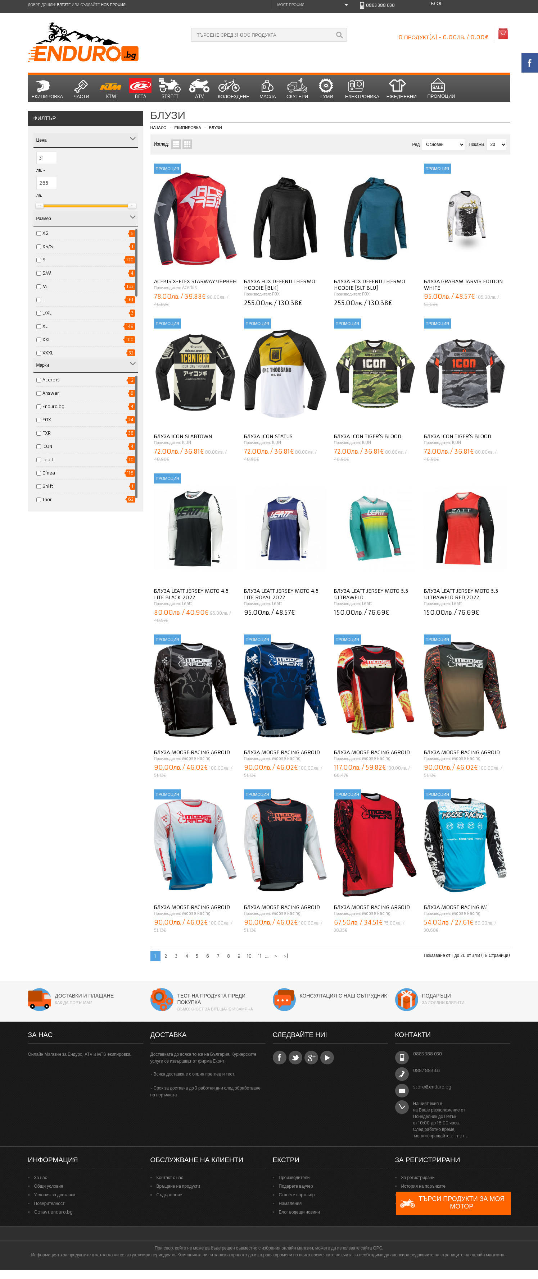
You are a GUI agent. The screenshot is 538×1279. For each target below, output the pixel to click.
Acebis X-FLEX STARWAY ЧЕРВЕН (195, 281)
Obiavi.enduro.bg (53, 1212)
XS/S (47, 246)
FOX (46, 419)
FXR (46, 433)
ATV (199, 89)
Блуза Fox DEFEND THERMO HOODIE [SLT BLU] (370, 284)
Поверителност (49, 1203)
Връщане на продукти (178, 1186)
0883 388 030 (380, 5)
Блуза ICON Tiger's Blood (368, 436)
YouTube (327, 1057)
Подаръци (436, 996)
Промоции (441, 88)
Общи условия (48, 1186)
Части (81, 89)
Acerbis (51, 379)
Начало (158, 127)
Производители (294, 1177)
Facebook (279, 1057)
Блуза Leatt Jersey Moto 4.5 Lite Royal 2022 (281, 594)
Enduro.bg (53, 406)
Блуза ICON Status (268, 436)
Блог (436, 3)
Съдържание (169, 1194)
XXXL (47, 353)
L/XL (46, 313)
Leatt (48, 459)
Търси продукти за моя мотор (452, 1203)
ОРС (377, 1248)
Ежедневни (401, 89)
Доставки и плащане (84, 996)
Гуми (327, 89)
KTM (111, 89)
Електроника (362, 89)
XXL (46, 339)
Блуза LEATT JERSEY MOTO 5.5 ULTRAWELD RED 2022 (461, 594)
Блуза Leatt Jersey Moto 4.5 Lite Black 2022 (191, 594)
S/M (46, 273)
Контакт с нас (170, 1177)
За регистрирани (418, 1177)
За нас (40, 1177)
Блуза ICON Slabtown (183, 436)
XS (45, 233)
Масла (268, 89)
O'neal (49, 473)
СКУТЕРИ (297, 89)
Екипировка (47, 89)
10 (249, 956)
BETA (140, 89)
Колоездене (233, 89)
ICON (47, 446)
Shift (47, 486)
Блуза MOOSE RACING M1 (456, 907)
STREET (170, 89)
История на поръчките (423, 1186)
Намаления (290, 1203)
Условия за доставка (55, 1194)
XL (45, 326)
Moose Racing (196, 758)
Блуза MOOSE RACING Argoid (372, 907)
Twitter (295, 1057)
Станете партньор (297, 1194)
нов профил (113, 5)
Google (311, 1057)
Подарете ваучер (296, 1186)
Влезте (64, 5)
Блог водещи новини (299, 1212)
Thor (47, 499)
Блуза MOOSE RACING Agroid (192, 752)
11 (260, 956)
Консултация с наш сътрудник (343, 996)
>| (286, 956)
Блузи (215, 127)
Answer (50, 393)
